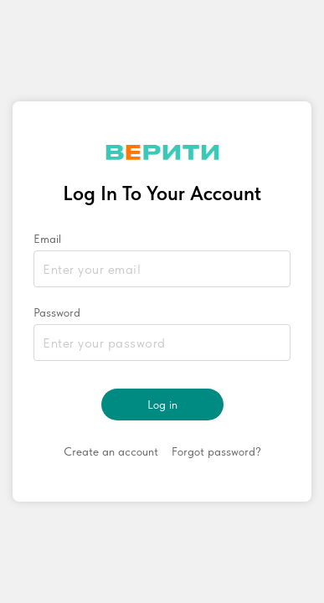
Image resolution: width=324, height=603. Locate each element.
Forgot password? (216, 451)
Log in (162, 404)
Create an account (111, 451)
